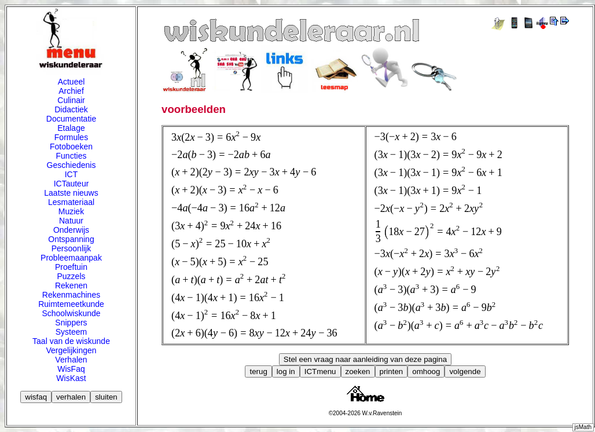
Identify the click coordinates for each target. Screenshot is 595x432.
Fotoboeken (71, 146)
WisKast (71, 378)
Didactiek (71, 109)
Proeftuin (71, 267)
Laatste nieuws (71, 192)
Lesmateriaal (71, 202)
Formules (71, 137)
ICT (71, 174)
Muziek (71, 211)
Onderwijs (71, 230)
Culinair (71, 100)
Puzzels (71, 276)
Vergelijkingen (71, 350)
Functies (71, 155)
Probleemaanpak (71, 257)
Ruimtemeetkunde (71, 304)
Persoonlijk (71, 248)
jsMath (583, 427)
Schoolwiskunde (71, 313)
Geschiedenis (71, 165)
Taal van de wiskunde (71, 341)
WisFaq (71, 369)
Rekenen (71, 285)
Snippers (71, 322)
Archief (71, 91)
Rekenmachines (71, 294)
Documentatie (71, 118)
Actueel (71, 81)
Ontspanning (71, 239)
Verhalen (71, 359)
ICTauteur (71, 183)
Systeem (71, 331)
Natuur (71, 220)
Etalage (71, 128)
